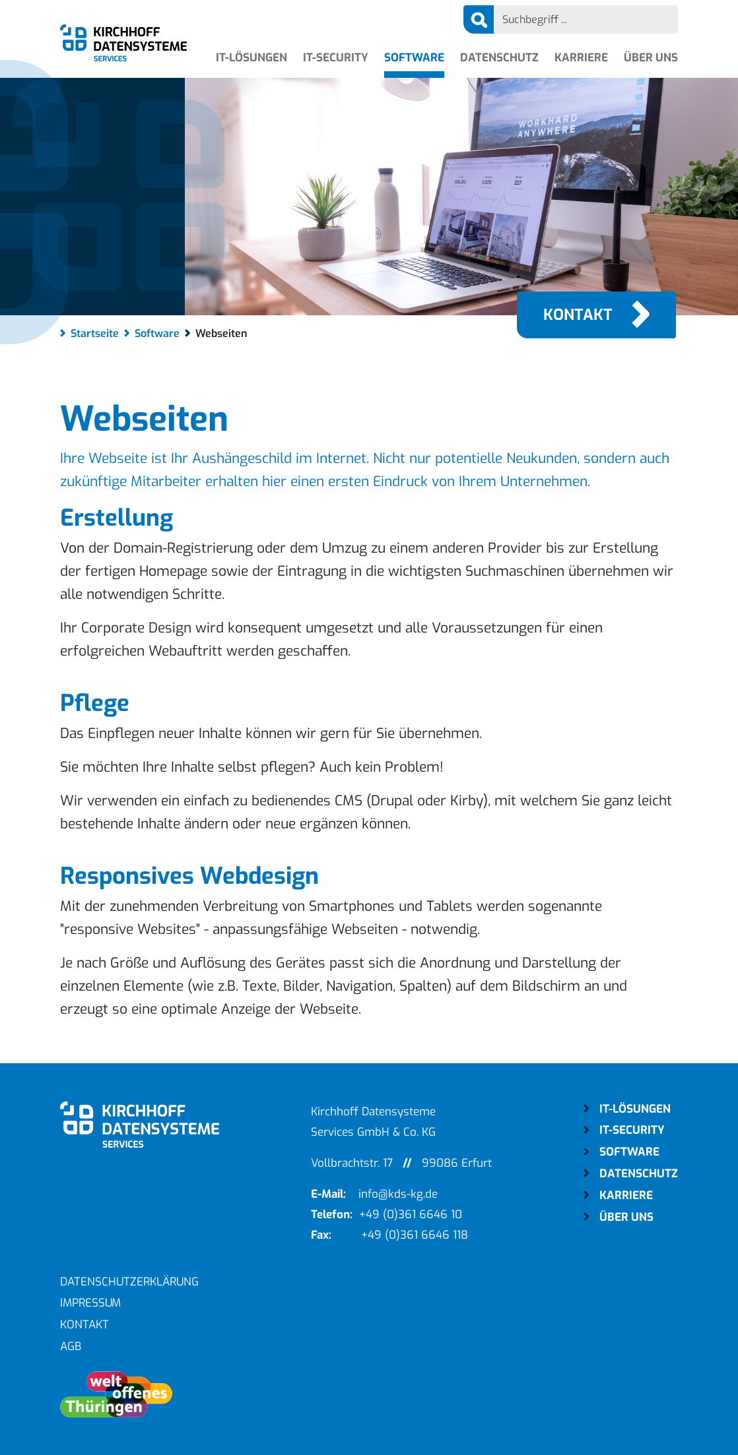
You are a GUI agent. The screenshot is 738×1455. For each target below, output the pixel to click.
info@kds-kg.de (398, 1194)
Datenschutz (499, 57)
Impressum (90, 1303)
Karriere (581, 57)
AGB (70, 1346)
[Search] (586, 19)
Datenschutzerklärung (129, 1281)
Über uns (651, 57)
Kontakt (578, 315)
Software (414, 57)
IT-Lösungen (251, 57)
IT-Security (335, 57)
